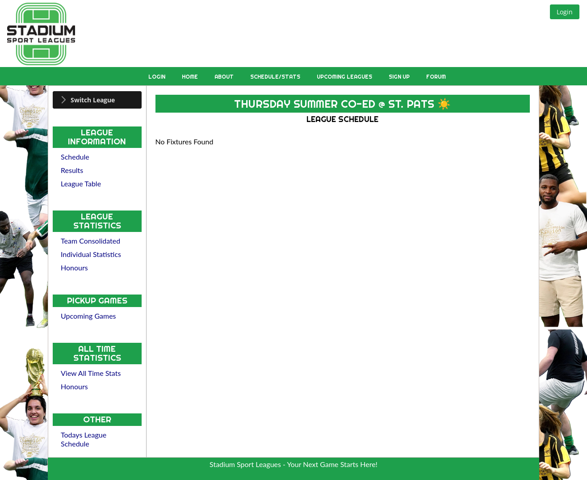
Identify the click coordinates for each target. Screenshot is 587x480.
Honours (74, 267)
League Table (81, 183)
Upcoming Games (88, 316)
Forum (436, 76)
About (224, 76)
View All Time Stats (91, 373)
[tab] (97, 100)
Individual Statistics (91, 254)
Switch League (93, 100)
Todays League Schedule (83, 439)
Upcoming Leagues (345, 76)
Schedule (75, 156)
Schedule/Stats (276, 76)
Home (190, 76)
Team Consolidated (90, 240)
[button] (564, 11)
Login (157, 76)
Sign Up (400, 76)
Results (72, 170)
